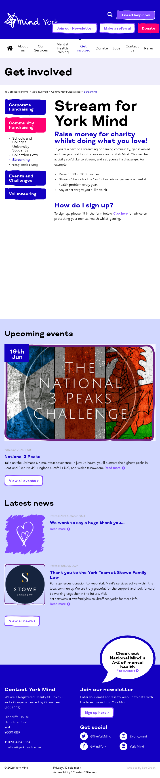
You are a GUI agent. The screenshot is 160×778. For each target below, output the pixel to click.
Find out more (128, 671)
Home (25, 92)
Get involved (84, 48)
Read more (112, 468)
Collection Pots (25, 155)
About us (23, 48)
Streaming (21, 160)
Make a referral (117, 28)
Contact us (132, 48)
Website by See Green (141, 767)
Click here (120, 213)
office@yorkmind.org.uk (24, 747)
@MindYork (93, 746)
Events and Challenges (21, 178)
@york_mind (133, 736)
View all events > (24, 481)
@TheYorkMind (95, 736)
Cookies (78, 772)
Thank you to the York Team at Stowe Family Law (98, 575)
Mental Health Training (62, 48)
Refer (148, 48)
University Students (20, 148)
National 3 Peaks (22, 456)
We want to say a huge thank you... (87, 522)
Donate (148, 28)
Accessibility (61, 772)
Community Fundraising (65, 92)
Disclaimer (72, 767)
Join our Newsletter (75, 28)
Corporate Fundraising (21, 107)
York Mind (31, 22)
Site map (91, 772)
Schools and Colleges (22, 140)
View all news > (22, 621)
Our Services (41, 48)
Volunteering (22, 194)
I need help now (136, 15)
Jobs (116, 48)
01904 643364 (19, 742)
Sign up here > (96, 712)
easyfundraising (25, 164)
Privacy (58, 767)
